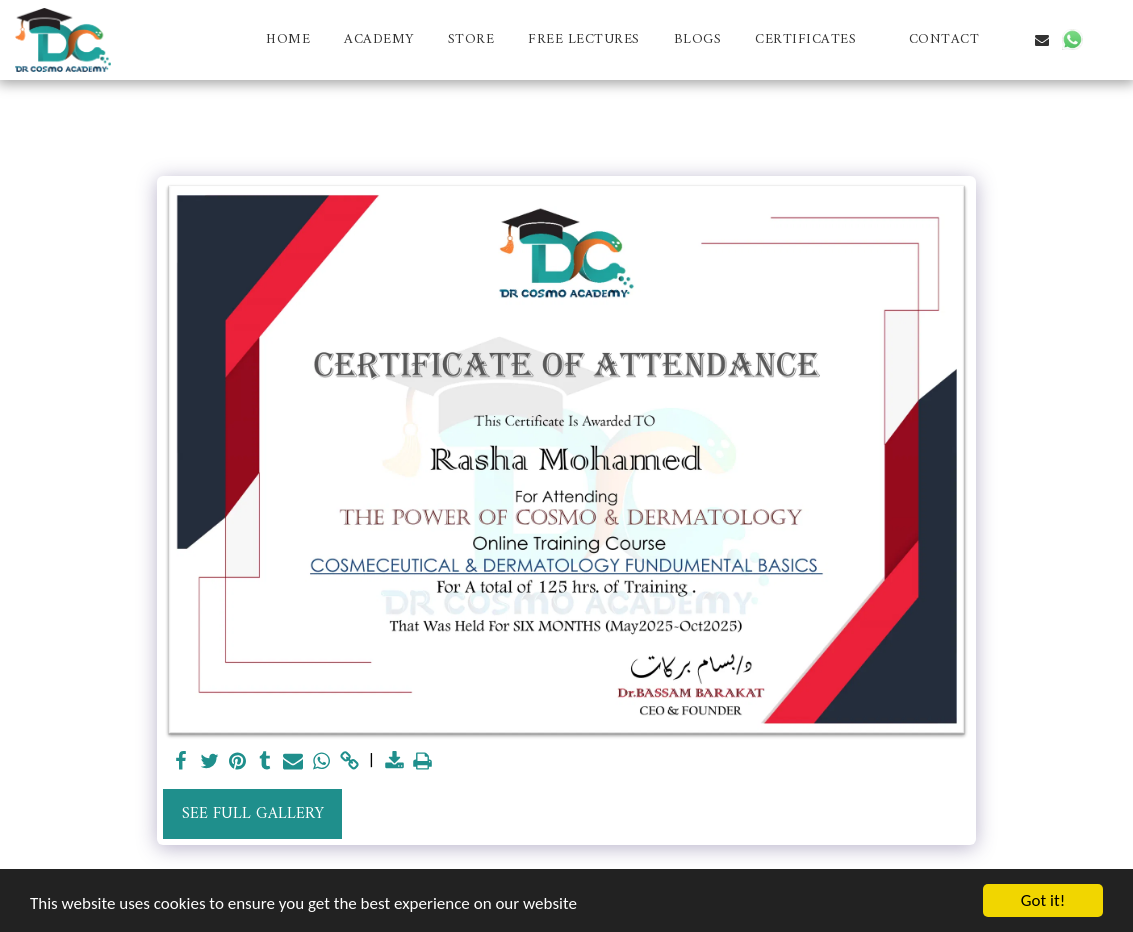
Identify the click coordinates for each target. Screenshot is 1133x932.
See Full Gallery (253, 814)
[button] (815, 39)
